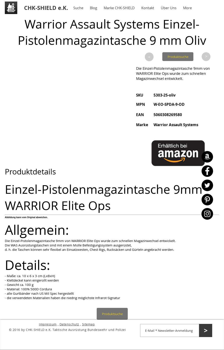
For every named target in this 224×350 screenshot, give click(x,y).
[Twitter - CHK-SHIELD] (207, 185)
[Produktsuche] (177, 56)
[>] (149, 56)
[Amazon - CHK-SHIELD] (207, 157)
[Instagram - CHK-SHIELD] (207, 214)
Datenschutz (69, 324)
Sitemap (88, 324)
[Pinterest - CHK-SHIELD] (207, 199)
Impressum (48, 324)
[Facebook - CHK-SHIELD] (207, 171)
